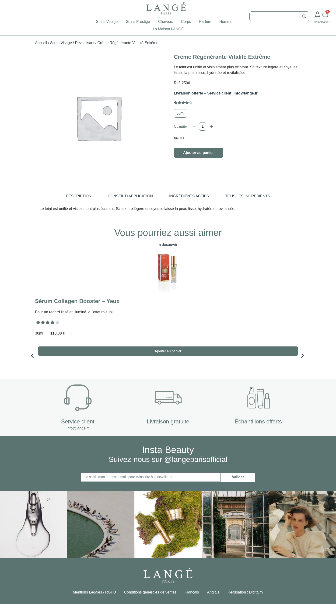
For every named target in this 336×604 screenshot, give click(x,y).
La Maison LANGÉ (168, 29)
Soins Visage (107, 22)
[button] (21, 355)
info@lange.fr (78, 428)
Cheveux (165, 22)
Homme (225, 22)
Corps (186, 22)
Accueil (41, 43)
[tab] (78, 196)
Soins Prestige (138, 22)
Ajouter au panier (198, 153)
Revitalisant (84, 43)
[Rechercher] (304, 16)
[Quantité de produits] (202, 126)
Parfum (205, 22)
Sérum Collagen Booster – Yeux (77, 301)
